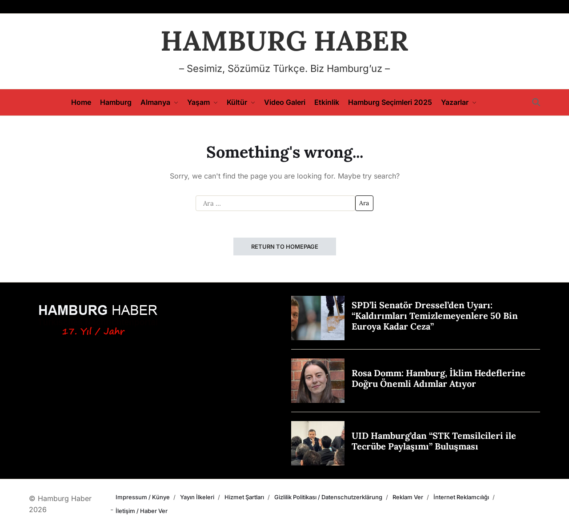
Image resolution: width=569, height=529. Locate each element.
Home (81, 102)
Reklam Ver (408, 497)
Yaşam (202, 102)
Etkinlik (326, 102)
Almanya (159, 102)
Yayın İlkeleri (197, 497)
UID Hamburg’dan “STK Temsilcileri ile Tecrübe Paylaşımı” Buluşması (434, 441)
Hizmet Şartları (244, 497)
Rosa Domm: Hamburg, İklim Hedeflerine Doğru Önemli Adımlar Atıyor (438, 378)
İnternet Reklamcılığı (461, 497)
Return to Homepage (284, 246)
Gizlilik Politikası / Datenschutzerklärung (328, 497)
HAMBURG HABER (284, 41)
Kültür (241, 102)
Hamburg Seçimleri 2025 (390, 102)
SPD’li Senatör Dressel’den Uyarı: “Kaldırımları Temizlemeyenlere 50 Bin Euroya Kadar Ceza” (435, 315)
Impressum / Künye (143, 497)
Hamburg (116, 102)
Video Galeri (284, 102)
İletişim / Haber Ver (142, 510)
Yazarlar (459, 102)
